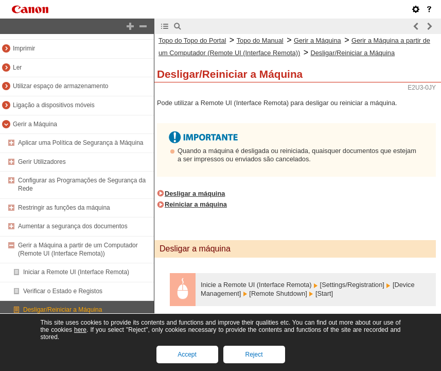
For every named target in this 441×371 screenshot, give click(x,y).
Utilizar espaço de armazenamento (60, 86)
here (80, 329)
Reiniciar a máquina (196, 204)
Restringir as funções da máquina (64, 207)
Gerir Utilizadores (42, 161)
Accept (187, 354)
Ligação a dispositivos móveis (54, 105)
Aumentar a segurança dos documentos (73, 226)
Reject (253, 354)
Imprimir (24, 48)
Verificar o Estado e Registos (62, 291)
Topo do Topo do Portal (192, 40)
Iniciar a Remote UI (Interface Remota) (76, 272)
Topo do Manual (260, 40)
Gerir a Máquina (35, 124)
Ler (17, 67)
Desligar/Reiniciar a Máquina (62, 309)
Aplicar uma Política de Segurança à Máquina (80, 142)
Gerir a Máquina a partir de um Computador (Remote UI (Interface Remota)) (78, 249)
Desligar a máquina (195, 193)
